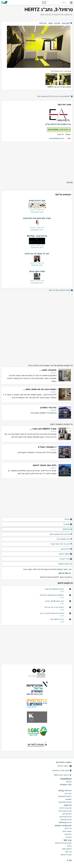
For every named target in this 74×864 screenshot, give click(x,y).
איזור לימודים (66, 559)
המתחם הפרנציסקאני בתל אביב (52, 595)
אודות (69, 846)
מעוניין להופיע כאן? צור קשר (60, 290)
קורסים (68, 782)
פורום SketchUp (65, 822)
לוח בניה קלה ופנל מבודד (61, 544)
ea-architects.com (56, 138)
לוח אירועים (66, 549)
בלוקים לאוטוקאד (64, 796)
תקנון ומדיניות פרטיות (63, 843)
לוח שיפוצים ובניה (64, 539)
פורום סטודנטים (65, 817)
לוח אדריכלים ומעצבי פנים (61, 534)
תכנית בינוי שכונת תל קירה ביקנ (52, 613)
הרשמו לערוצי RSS (62, 775)
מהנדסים (68, 834)
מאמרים (68, 524)
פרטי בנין (68, 793)
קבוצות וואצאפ (65, 564)
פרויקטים (67, 529)
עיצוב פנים (66, 23)
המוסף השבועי (65, 554)
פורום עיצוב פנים (65, 811)
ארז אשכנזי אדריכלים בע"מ (62, 15)
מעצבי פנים (67, 831)
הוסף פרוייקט (64, 573)
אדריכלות (42, 23)
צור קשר (68, 852)
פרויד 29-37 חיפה (57, 619)
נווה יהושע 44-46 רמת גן (54, 601)
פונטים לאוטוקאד (64, 802)
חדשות (68, 519)
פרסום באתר (66, 849)
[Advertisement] (37, 161)
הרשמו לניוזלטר (64, 766)
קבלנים (68, 837)
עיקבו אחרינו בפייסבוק (61, 770)
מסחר (50, 23)
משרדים (57, 23)
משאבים (68, 799)
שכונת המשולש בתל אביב (54, 589)
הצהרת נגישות (66, 855)
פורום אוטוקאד (65, 820)
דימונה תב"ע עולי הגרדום (54, 607)
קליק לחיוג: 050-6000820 (59, 129)
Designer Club (65, 785)
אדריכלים (68, 828)
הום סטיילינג (66, 814)
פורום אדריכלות (65, 808)
